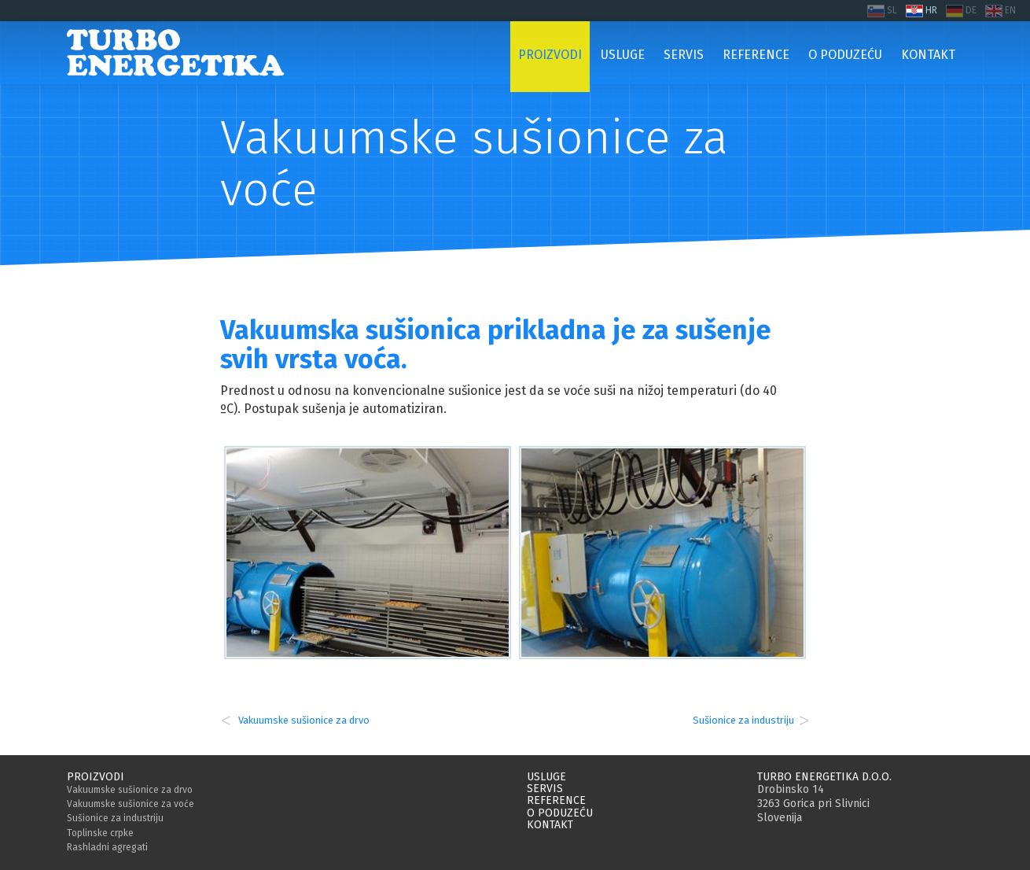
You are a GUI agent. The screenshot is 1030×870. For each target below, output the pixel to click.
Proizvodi (95, 776)
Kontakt (550, 824)
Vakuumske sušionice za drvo (303, 720)
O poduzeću (560, 813)
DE (971, 10)
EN (1010, 10)
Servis (545, 788)
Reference (556, 800)
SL (892, 10)
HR (931, 10)
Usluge (546, 776)
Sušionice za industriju (743, 720)
